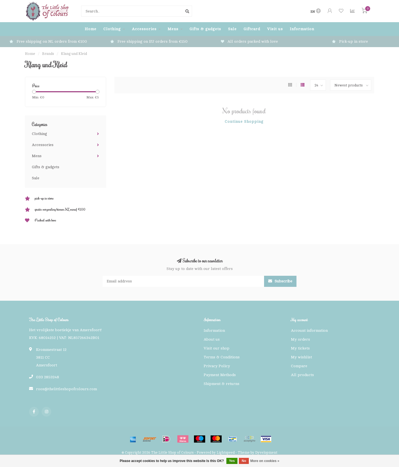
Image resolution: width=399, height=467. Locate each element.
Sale (232, 29)
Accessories (144, 29)
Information (302, 29)
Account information (309, 330)
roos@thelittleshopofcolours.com (66, 389)
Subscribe (280, 281)
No (244, 461)
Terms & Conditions (222, 357)
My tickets (300, 348)
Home (90, 29)
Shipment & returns (221, 384)
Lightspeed (226, 453)
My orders (300, 339)
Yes (232, 461)
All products (302, 375)
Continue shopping (244, 121)
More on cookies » (264, 461)
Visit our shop (216, 348)
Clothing (112, 29)
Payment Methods (220, 375)
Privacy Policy (217, 366)
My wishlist (301, 357)
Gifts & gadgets (205, 29)
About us (212, 339)
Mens (173, 29)
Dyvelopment (266, 453)
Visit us (275, 29)
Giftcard (252, 29)
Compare (299, 366)
